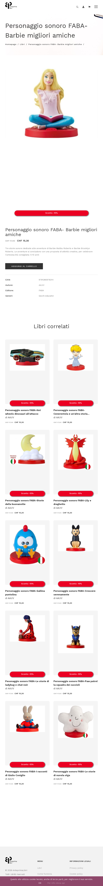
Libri (22, 44)
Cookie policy (76, 874)
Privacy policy (76, 868)
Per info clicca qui (56, 883)
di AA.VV (23, 414)
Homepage (10, 44)
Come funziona (44, 874)
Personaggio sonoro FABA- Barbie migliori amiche (55, 44)
